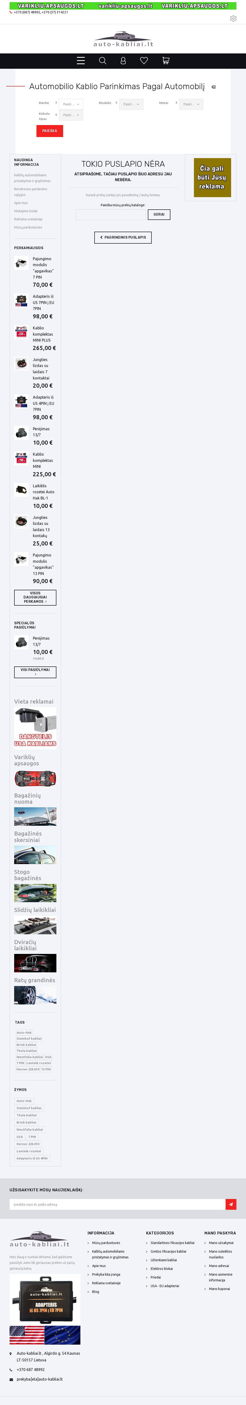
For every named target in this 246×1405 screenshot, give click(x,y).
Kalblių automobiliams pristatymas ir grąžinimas (110, 1254)
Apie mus (21, 203)
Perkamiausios (28, 248)
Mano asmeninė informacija (221, 1277)
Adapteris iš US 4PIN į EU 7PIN (43, 403)
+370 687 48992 (31, 1369)
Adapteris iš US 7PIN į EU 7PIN (43, 302)
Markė (44, 102)
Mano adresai (219, 1266)
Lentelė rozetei (38, 1063)
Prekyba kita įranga (106, 1274)
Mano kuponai (219, 1289)
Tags (19, 1023)
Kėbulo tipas (44, 116)
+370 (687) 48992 (27, 12)
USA (48, 1057)
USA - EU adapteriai (165, 1286)
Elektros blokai (162, 1269)
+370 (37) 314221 (55, 12)
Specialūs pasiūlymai (25, 625)
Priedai (156, 1277)
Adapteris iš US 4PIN (32, 1158)
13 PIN (46, 1069)
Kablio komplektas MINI (43, 460)
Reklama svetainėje (28, 219)
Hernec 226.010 (28, 1069)
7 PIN (20, 1063)
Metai (163, 102)
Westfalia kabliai (30, 1057)
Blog (95, 1292)
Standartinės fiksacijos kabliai (172, 1243)
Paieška (49, 131)
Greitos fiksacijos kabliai (168, 1251)
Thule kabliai (27, 1050)
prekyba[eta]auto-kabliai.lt (40, 1379)
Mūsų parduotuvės (28, 227)
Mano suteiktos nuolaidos (220, 1254)
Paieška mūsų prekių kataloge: (123, 205)
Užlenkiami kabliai (164, 1260)
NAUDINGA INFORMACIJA (26, 162)
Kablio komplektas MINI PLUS (43, 334)
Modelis (105, 102)
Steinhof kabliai (29, 1038)
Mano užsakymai (221, 1243)
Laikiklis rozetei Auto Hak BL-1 (43, 492)
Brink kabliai (26, 1044)
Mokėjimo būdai (25, 211)
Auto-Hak (24, 1032)
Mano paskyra (220, 1233)
